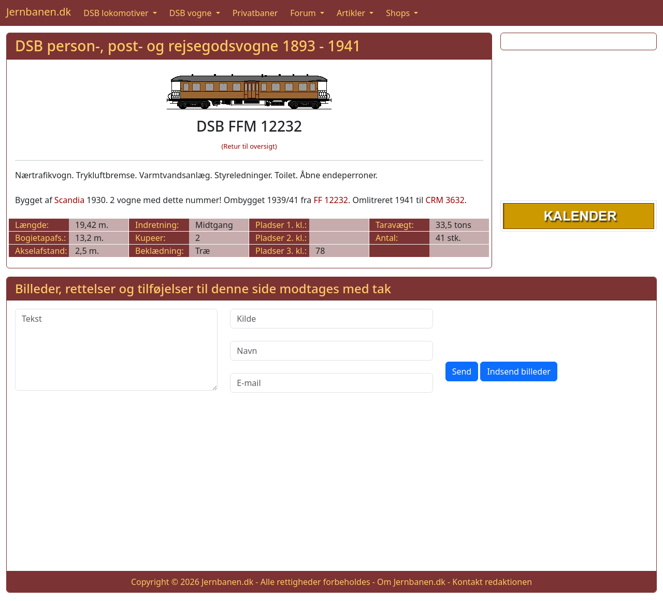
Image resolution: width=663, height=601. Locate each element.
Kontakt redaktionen (492, 582)
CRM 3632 (444, 200)
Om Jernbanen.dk (411, 582)
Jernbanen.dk (38, 12)
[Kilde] (331, 318)
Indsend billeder (518, 371)
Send (462, 371)
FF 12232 (330, 200)
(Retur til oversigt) (249, 146)
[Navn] (331, 351)
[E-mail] (331, 383)
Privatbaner (255, 13)
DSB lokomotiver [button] (117, 13)
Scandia (69, 200)
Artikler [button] (352, 13)
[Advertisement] (578, 123)
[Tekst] (116, 350)
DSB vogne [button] (191, 13)
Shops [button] (399, 13)
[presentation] (524, 329)
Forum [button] (304, 13)
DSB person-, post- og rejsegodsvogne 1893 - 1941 (188, 45)
